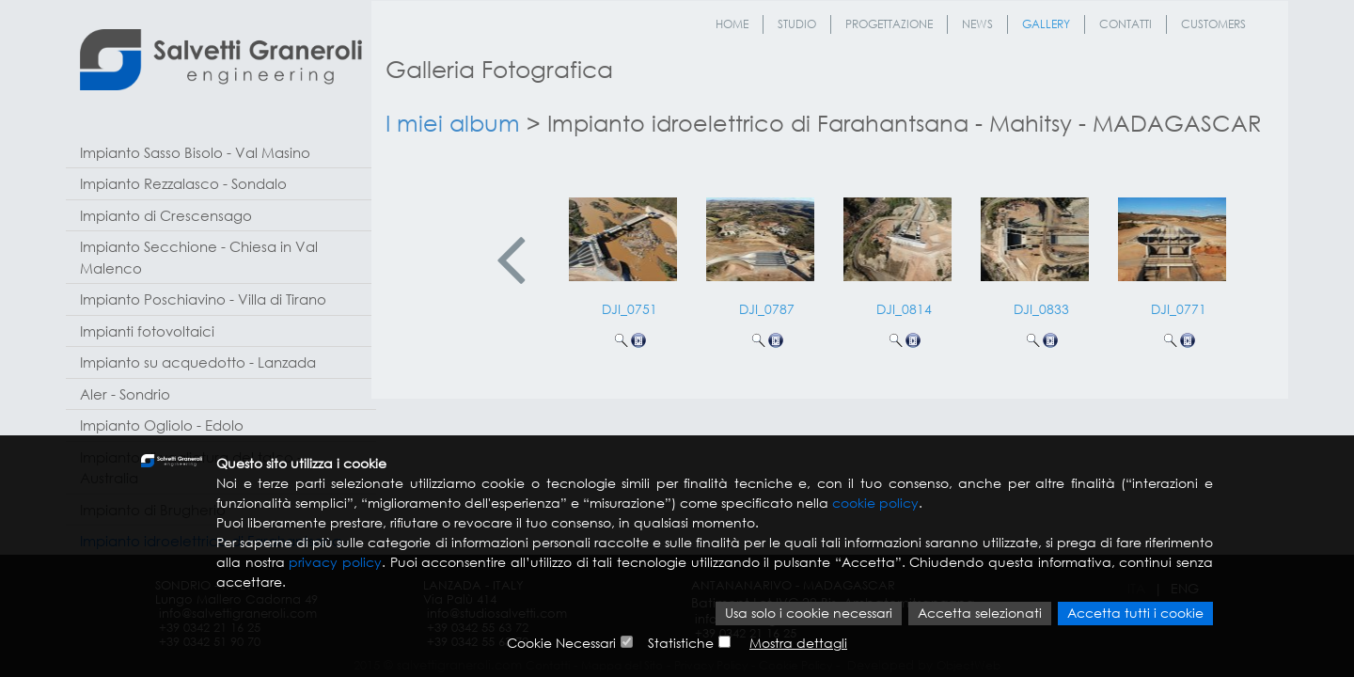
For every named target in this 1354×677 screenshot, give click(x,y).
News (977, 24)
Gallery (1046, 24)
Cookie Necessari (561, 644)
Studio (797, 24)
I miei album (453, 122)
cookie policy (875, 504)
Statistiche (681, 644)
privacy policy (335, 564)
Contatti (1125, 24)
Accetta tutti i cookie (1135, 614)
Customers (1213, 24)
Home (732, 24)
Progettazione (889, 24)
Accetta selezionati (980, 614)
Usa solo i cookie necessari (808, 614)
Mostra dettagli (798, 644)
